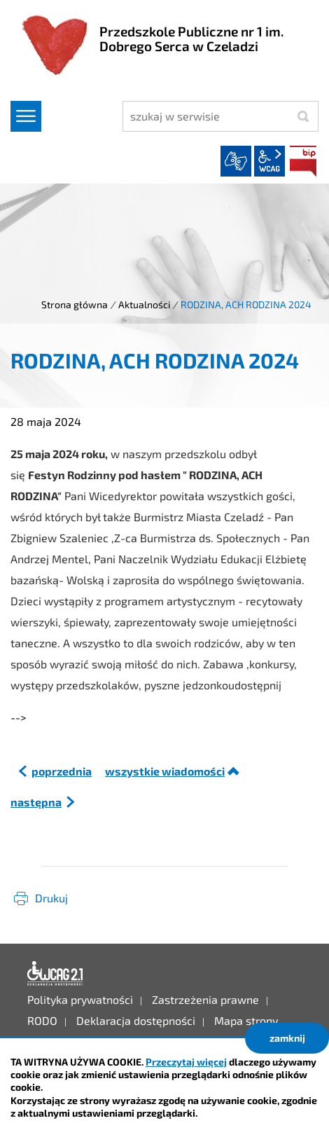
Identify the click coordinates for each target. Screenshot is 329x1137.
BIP (303, 161)
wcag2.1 (269, 161)
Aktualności (144, 304)
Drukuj (51, 897)
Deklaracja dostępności (55, 973)
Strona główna (74, 304)
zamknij (287, 1038)
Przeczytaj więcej (186, 1062)
